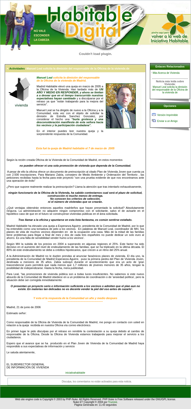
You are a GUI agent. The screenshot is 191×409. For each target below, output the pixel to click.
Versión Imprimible (167, 115)
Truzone (112, 402)
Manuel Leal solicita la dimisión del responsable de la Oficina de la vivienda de (170, 90)
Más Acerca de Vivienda (166, 73)
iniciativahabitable (75, 372)
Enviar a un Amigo (167, 121)
